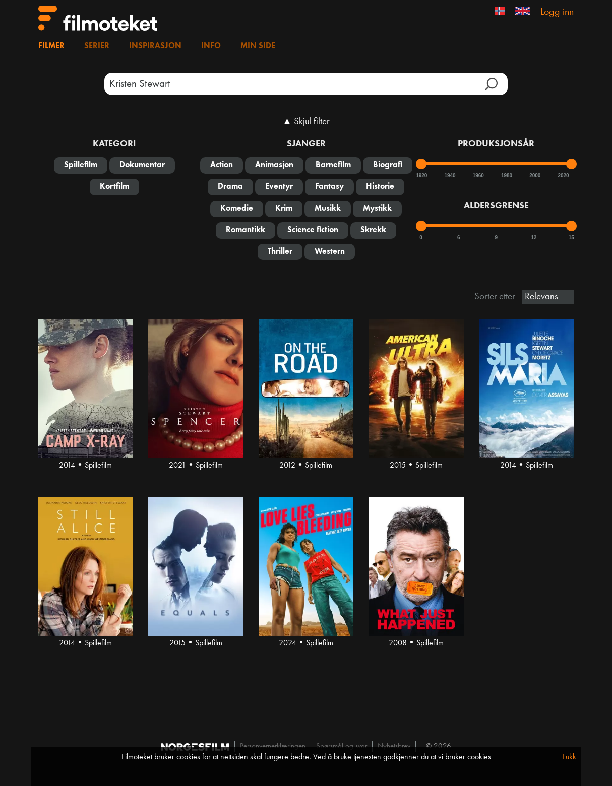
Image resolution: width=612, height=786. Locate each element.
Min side (257, 46)
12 (533, 237)
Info (211, 46)
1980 (506, 175)
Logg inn (557, 12)
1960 (478, 175)
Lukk (569, 757)
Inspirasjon (155, 46)
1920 (421, 175)
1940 (449, 175)
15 (571, 237)
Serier (96, 46)
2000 (534, 175)
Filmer (51, 46)
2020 (563, 175)
